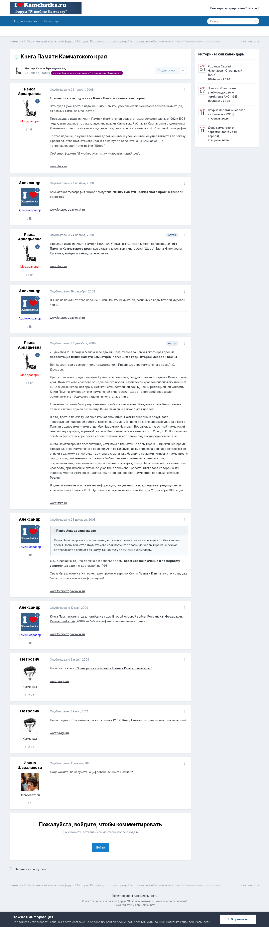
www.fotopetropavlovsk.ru (67, 209)
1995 (182, 119)
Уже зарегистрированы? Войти (234, 8)
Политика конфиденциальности (134, 896)
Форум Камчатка (25, 21)
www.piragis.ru (59, 681)
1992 (172, 119)
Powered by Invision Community (135, 904)
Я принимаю (238, 919)
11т (29, 218)
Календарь (51, 21)
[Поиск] (229, 21)
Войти (100, 847)
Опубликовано (72, 89)
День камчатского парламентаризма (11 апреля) (222, 132)
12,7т (29, 695)
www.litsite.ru (58, 166)
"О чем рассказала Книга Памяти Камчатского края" (113, 668)
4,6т (30, 129)
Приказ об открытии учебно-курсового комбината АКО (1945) (223, 92)
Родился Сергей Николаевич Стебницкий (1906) (225, 70)
